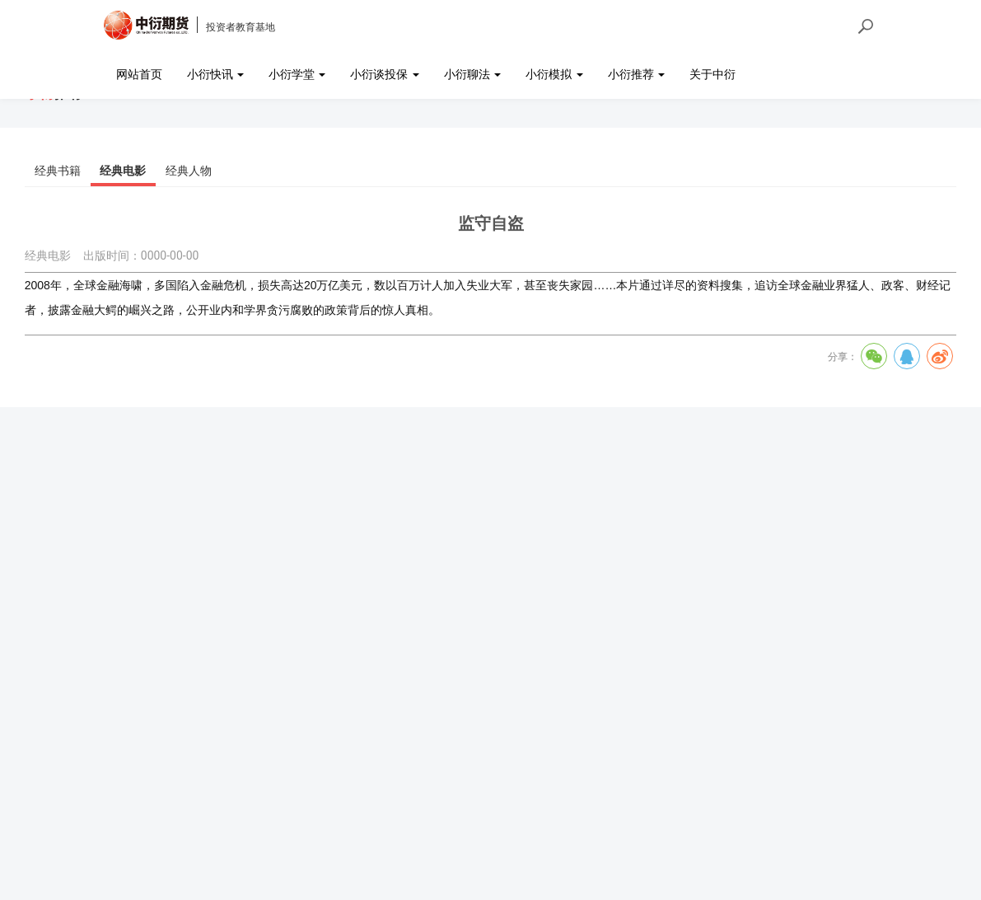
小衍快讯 (215, 74)
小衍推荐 (636, 74)
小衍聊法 (472, 74)
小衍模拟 (554, 74)
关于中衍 (712, 74)
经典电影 (123, 170)
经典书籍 (58, 170)
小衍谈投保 (384, 74)
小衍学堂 (297, 74)
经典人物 (189, 170)
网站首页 (139, 74)
